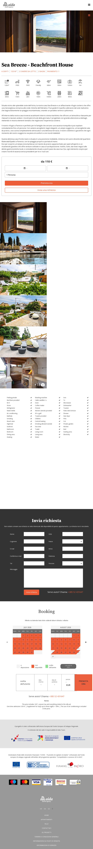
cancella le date (68, 573)
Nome (12, 441)
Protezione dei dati (47, 761)
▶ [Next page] (86, 548)
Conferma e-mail (15, 463)
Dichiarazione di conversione (47, 769)
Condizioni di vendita (46, 756)
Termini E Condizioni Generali (46, 743)
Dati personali (46, 765)
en (45, 716)
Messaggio (13, 476)
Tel (11, 470)
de (49, 716)
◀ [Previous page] (7, 548)
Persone (51, 470)
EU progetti (46, 739)
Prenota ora (46, 183)
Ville (46, 730)
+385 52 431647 (75, 498)
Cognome (13, 448)
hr (41, 716)
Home (46, 722)
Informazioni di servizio (46, 752)
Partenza (52, 463)
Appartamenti (46, 726)
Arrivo (51, 455)
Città (50, 441)
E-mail (12, 455)
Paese (51, 448)
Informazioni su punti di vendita (46, 748)
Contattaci (46, 735)
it (52, 716)
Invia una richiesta (46, 190)
